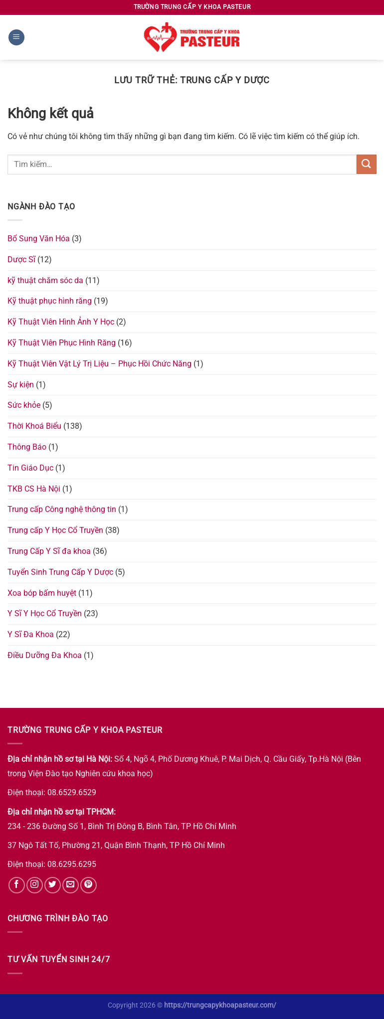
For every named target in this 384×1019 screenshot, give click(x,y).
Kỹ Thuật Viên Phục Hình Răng (61, 342)
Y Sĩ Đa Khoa (30, 634)
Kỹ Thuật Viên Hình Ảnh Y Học (60, 322)
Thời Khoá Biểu (34, 426)
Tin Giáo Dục (30, 468)
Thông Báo (26, 447)
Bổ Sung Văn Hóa (38, 238)
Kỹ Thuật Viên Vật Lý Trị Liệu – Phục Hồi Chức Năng (99, 363)
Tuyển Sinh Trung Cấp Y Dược (60, 572)
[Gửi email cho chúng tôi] (70, 885)
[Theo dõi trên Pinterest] (88, 885)
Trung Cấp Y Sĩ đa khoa (49, 551)
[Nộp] (367, 164)
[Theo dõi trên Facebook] (16, 885)
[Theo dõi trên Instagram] (34, 885)
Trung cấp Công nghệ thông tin (61, 509)
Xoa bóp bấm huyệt (41, 593)
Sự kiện (20, 384)
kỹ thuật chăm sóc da (45, 280)
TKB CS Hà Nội (33, 489)
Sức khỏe (23, 405)
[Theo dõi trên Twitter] (52, 885)
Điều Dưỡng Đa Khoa (44, 655)
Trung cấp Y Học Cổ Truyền (55, 530)
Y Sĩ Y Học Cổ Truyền (44, 613)
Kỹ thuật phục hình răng (49, 301)
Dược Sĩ (21, 259)
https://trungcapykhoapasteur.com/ (220, 1005)
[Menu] (16, 37)
